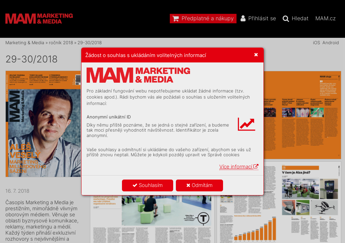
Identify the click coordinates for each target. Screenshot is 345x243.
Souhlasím (147, 185)
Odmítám (199, 185)
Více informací (238, 166)
